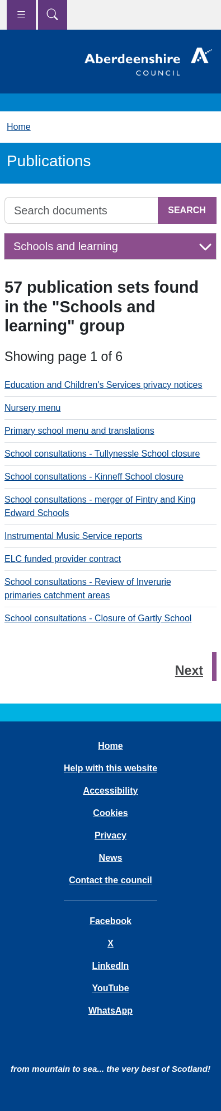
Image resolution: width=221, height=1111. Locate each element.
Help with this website (110, 768)
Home (19, 127)
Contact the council (110, 880)
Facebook (110, 921)
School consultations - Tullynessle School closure (102, 453)
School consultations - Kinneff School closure (94, 476)
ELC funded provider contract (62, 559)
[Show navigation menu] (21, 15)
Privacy (110, 835)
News (111, 857)
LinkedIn (110, 966)
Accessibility (110, 790)
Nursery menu (32, 407)
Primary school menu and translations (79, 430)
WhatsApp (110, 1010)
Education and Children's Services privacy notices (103, 385)
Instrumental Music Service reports (73, 536)
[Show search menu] (52, 15)
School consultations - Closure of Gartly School (97, 618)
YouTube (110, 988)
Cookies (110, 813)
